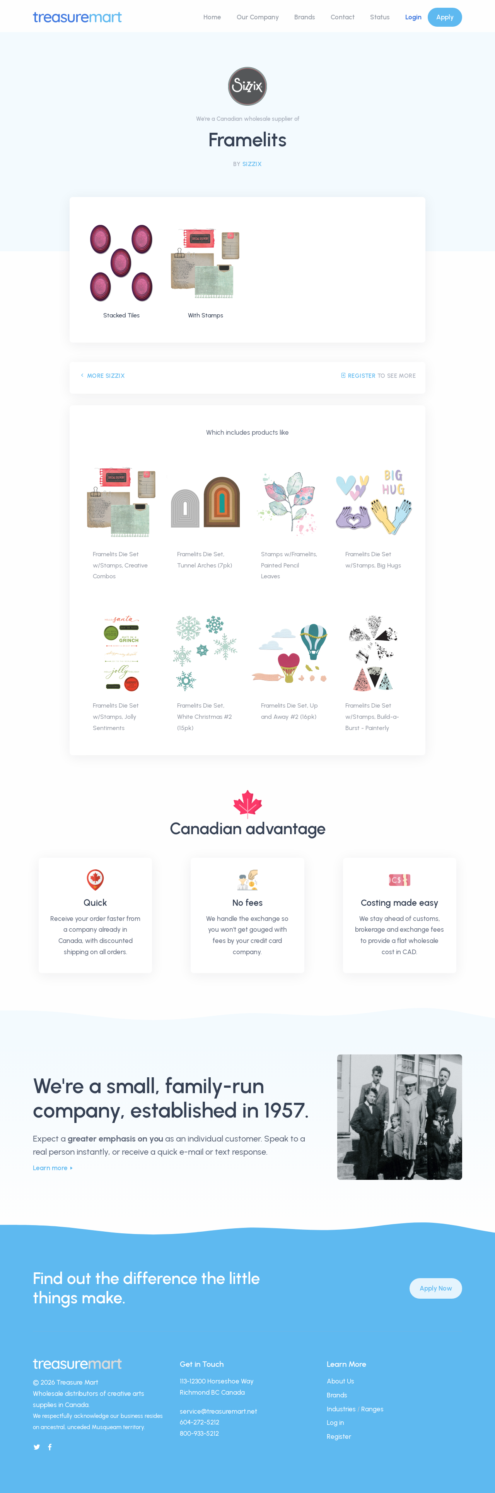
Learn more (50, 1168)
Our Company (258, 17)
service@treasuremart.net (218, 1411)
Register (358, 375)
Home (212, 17)
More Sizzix (102, 375)
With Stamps (205, 315)
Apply (445, 17)
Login (413, 17)
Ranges (372, 1409)
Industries (341, 1409)
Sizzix (252, 164)
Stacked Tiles (121, 315)
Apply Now (436, 1288)
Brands (304, 17)
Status (380, 17)
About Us (340, 1381)
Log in (335, 1422)
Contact (343, 17)
